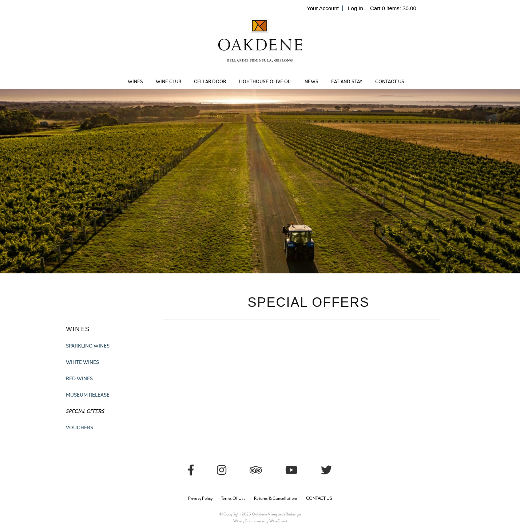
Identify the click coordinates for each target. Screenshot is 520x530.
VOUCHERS (79, 427)
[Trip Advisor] (256, 470)
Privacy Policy (200, 498)
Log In (355, 8)
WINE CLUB (168, 81)
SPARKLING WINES (88, 345)
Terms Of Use (233, 498)
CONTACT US (389, 81)
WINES (135, 81)
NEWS (311, 81)
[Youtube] (291, 470)
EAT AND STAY (346, 81)
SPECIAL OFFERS (85, 410)
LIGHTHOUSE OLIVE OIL (265, 81)
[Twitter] (326, 470)
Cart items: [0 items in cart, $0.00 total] (393, 8)
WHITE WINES (82, 361)
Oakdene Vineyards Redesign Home (260, 45)
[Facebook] (191, 470)
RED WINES (79, 378)
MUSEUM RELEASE (88, 394)
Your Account (323, 8)
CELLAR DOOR (210, 81)
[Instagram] (221, 470)
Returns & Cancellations (276, 498)
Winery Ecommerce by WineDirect (260, 521)
